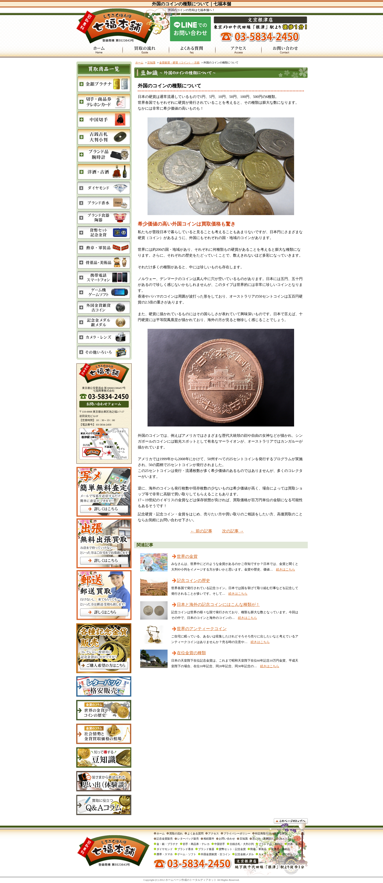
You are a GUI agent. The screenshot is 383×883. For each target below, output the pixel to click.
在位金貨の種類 (191, 653)
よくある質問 (195, 833)
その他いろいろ (291, 854)
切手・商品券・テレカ (196, 843)
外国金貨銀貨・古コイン (215, 854)
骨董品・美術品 (280, 849)
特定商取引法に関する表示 (271, 833)
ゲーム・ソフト (186, 854)
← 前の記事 (201, 531)
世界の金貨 (187, 556)
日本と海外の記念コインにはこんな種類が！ (218, 604)
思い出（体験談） (263, 838)
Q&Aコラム (285, 838)
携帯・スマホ (165, 854)
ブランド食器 (206, 849)
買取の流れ (176, 833)
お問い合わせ (227, 838)
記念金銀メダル (244, 854)
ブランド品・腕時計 (270, 843)
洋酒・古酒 (294, 843)
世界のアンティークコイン (202, 628)
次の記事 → (233, 531)
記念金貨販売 (165, 838)
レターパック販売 (188, 838)
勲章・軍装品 (258, 849)
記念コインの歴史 (193, 580)
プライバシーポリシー (236, 833)
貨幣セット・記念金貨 (232, 849)
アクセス (213, 833)
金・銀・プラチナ (167, 843)
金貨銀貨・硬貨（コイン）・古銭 (179, 62)
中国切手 (219, 843)
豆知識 (151, 62)
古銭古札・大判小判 (242, 843)
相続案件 (208, 838)
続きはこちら (285, 569)
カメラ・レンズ (267, 854)
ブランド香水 (185, 849)
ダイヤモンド (165, 849)
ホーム (139, 62)
